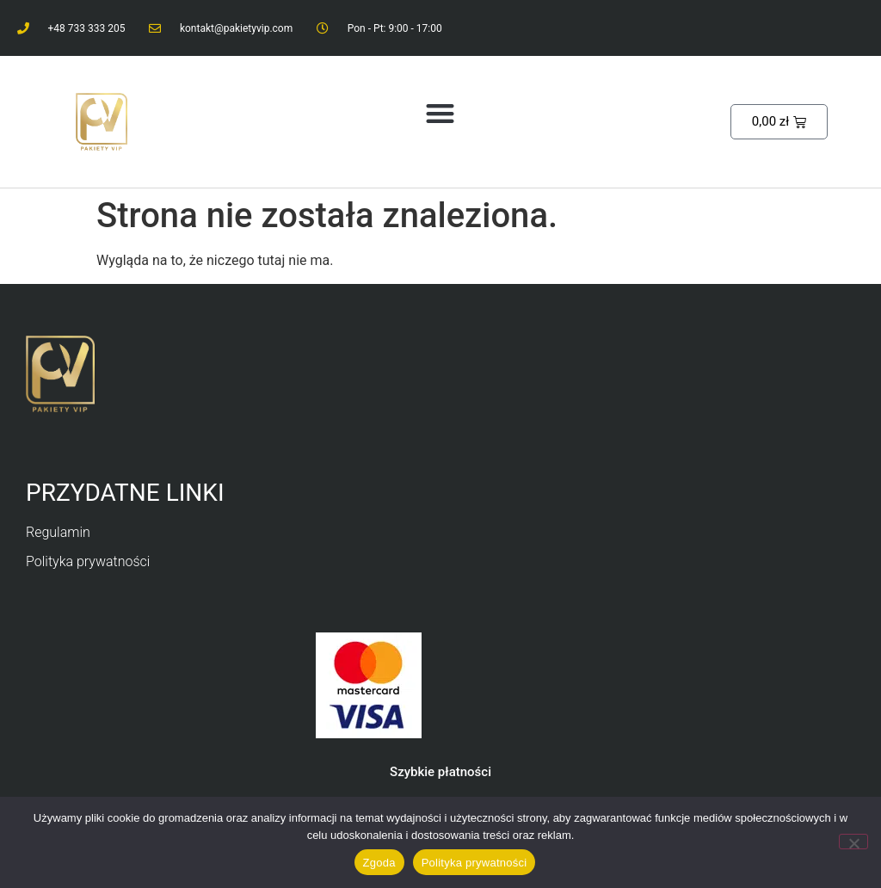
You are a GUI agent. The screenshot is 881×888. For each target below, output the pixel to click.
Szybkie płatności (440, 772)
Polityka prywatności (474, 862)
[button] (441, 113)
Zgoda (379, 862)
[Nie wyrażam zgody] (853, 841)
